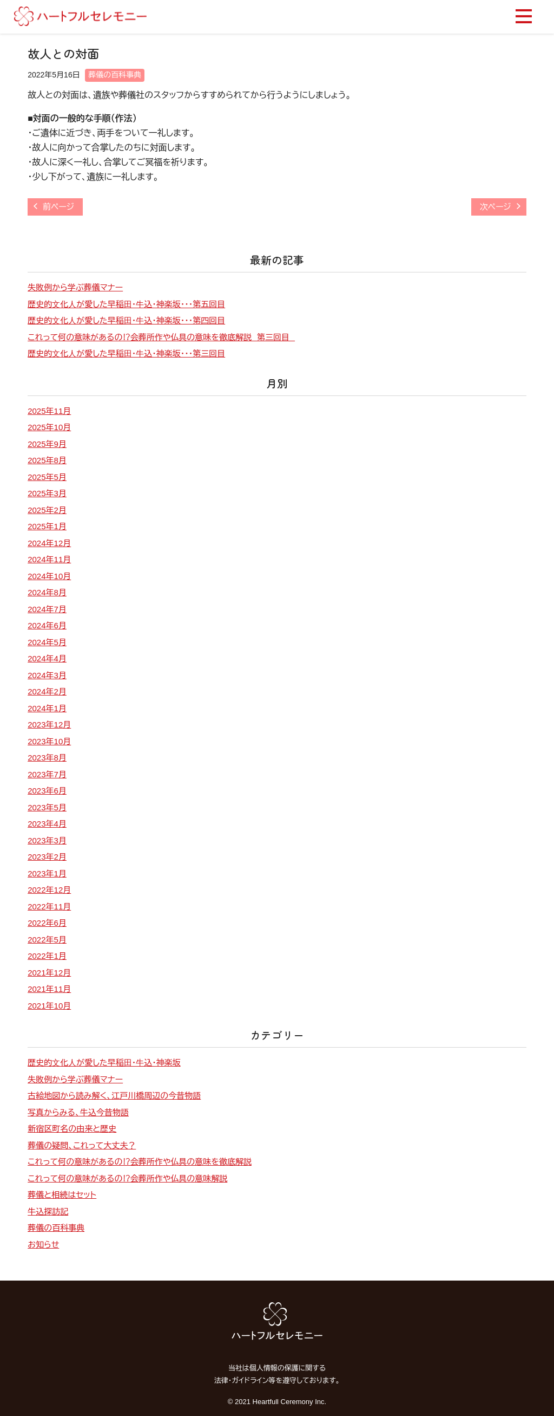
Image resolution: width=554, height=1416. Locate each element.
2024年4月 (47, 658)
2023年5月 (47, 807)
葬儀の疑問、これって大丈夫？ (82, 1145)
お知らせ (43, 1244)
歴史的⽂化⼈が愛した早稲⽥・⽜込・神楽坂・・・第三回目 (126, 353)
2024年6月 (47, 625)
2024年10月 (49, 576)
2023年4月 (47, 823)
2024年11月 (49, 559)
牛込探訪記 (48, 1211)
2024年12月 (49, 543)
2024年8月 (47, 592)
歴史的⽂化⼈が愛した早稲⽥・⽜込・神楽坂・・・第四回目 (126, 320)
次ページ (495, 206)
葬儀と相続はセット (62, 1194)
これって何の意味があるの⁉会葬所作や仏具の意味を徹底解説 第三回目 (161, 337)
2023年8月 (47, 757)
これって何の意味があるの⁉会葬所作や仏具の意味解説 (127, 1178)
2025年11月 (49, 410)
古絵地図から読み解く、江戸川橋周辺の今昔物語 (114, 1095)
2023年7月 (47, 774)
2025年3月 (47, 493)
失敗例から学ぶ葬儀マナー (75, 287)
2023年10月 (49, 741)
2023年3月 (47, 840)
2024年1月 (47, 708)
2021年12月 (49, 972)
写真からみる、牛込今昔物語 (78, 1112)
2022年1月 (47, 955)
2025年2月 (47, 510)
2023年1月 (47, 873)
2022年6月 (47, 922)
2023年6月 (47, 790)
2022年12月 (49, 889)
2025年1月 (47, 526)
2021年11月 (49, 988)
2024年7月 (47, 609)
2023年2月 (47, 856)
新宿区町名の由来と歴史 (72, 1128)
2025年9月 (47, 444)
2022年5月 (47, 939)
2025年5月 (47, 477)
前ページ (58, 206)
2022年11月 (49, 906)
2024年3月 (47, 675)
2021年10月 (49, 1005)
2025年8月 (47, 460)
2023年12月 (49, 724)
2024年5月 (47, 642)
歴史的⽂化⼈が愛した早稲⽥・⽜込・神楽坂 (104, 1062)
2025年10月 (49, 427)
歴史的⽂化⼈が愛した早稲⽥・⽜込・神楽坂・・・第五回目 (126, 304)
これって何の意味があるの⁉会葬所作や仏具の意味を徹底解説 (140, 1161)
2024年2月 (47, 691)
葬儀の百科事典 (114, 74)
